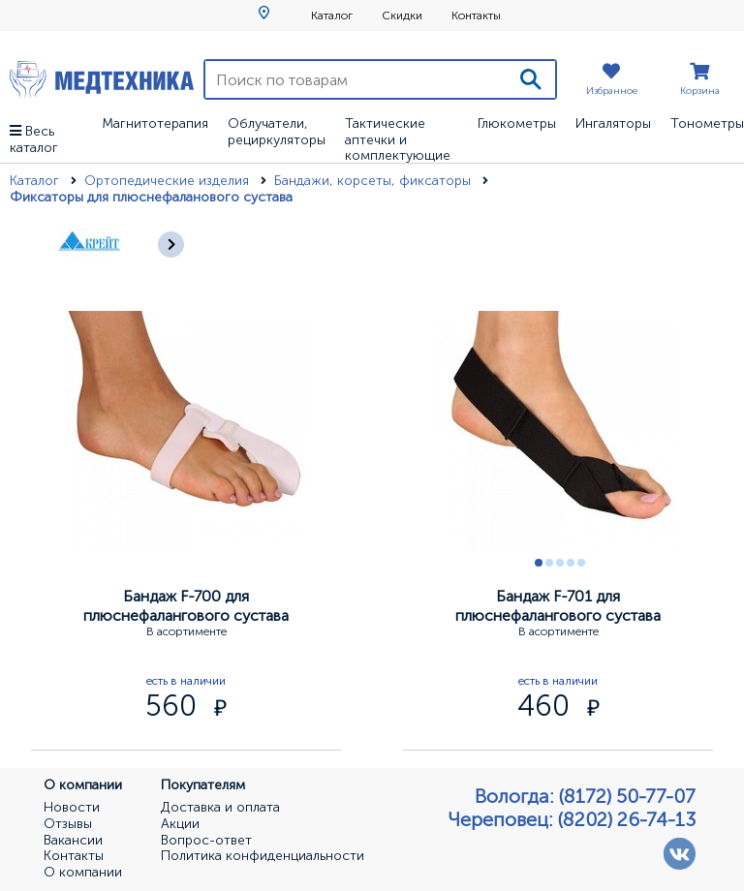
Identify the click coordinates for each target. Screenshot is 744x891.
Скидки (402, 15)
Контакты (476, 15)
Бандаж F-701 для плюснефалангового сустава (558, 605)
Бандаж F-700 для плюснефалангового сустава (186, 605)
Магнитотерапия (155, 123)
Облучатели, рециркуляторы (277, 131)
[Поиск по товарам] (356, 79)
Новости (72, 807)
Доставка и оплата (220, 807)
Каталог (332, 15)
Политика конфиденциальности (262, 856)
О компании (83, 872)
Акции (180, 824)
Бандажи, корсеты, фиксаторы (374, 180)
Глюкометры (517, 123)
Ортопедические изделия (168, 180)
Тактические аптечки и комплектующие (397, 140)
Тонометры (707, 123)
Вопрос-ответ (206, 840)
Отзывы (68, 824)
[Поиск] (531, 79)
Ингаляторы (613, 123)
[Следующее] (171, 244)
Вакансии (73, 840)
